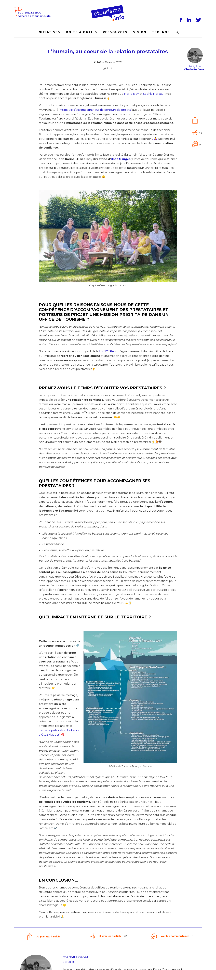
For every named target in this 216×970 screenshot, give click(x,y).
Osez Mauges (120, 159)
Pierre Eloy (131, 93)
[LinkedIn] (189, 20)
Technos (161, 32)
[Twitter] (199, 20)
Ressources (115, 32)
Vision (139, 32)
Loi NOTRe (106, 351)
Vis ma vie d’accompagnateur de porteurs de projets (95, 109)
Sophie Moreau (153, 93)
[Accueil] (108, 6)
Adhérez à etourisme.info (34, 16)
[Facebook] (181, 20)
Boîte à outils (81, 32)
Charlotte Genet (75, 957)
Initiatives (48, 32)
